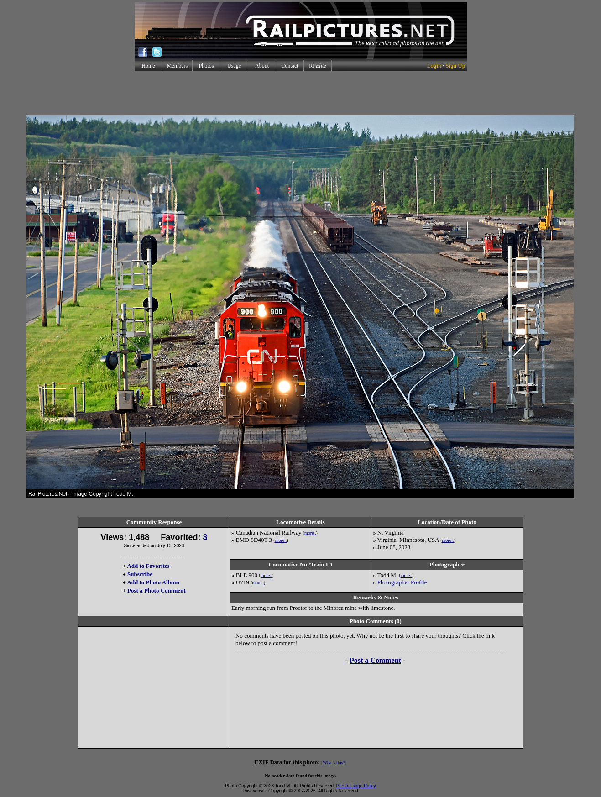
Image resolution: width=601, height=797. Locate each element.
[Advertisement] (301, 93)
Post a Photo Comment (156, 590)
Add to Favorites (148, 565)
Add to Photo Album (153, 582)
